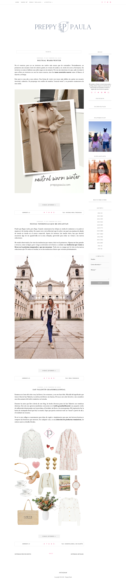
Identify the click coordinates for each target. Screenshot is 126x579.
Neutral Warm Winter (49, 60)
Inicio (51, 553)
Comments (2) (26, 378)
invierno (68, 212)
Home (17, 2)
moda (73, 212)
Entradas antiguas (77, 554)
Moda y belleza (35, 2)
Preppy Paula (68, 577)
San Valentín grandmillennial (49, 390)
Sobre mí (24, 2)
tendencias (78, 212)
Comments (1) (26, 212)
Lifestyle (47, 2)
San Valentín (79, 544)
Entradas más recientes (23, 554)
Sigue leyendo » (49, 205)
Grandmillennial (70, 544)
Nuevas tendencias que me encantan (49, 224)
